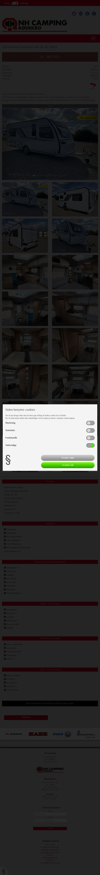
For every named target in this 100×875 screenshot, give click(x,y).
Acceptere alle (68, 465)
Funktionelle (11, 438)
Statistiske (10, 430)
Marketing (10, 423)
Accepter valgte (68, 458)
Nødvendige (10, 445)
